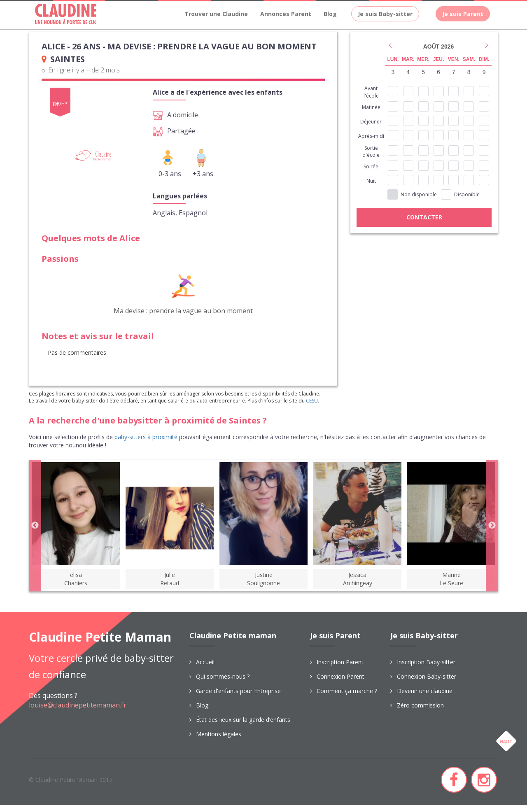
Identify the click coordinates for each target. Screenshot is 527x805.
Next (492, 525)
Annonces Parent (285, 14)
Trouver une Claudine (216, 14)
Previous (35, 525)
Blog (330, 14)
